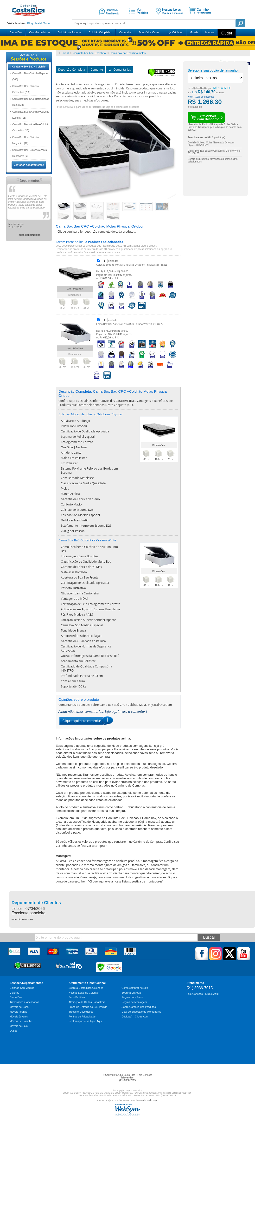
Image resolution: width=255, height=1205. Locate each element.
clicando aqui (150, 1100)
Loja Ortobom (174, 32)
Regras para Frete (132, 997)
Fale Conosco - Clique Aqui (202, 993)
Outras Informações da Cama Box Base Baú (90, 656)
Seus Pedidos (77, 997)
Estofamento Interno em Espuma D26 (86, 526)
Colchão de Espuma (69, 32)
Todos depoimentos (28, 234)
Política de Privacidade (82, 1016)
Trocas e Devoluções (81, 1011)
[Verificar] (162, 75)
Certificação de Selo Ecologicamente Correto (90, 604)
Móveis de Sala (19, 1025)
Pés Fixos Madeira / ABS (77, 615)
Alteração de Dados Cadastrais (87, 1002)
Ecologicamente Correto (77, 442)
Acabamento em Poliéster (78, 661)
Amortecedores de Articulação (81, 636)
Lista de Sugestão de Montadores (141, 1011)
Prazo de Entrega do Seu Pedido (88, 1006)
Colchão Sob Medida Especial (80, 515)
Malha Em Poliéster (74, 458)
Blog (30, 23)
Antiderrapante (71, 453)
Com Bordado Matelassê (77, 478)
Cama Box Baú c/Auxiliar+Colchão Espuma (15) (30, 114)
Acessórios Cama (149, 32)
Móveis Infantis (18, 1011)
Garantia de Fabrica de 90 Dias (81, 567)
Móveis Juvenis (19, 1016)
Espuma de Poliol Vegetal (78, 437)
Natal (38, 23)
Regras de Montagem (134, 1002)
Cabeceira (125, 32)
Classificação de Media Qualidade (83, 483)
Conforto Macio (71, 504)
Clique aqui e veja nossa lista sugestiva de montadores (125, 881)
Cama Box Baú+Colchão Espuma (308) (30, 76)
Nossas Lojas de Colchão (84, 992)
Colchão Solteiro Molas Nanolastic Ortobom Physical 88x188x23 (131, 264)
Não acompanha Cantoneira (80, 593)
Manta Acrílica (70, 494)
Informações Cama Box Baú (79, 556)
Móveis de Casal (19, 1006)
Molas (65, 488)
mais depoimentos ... (24, 919)
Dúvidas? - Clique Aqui (134, 1016)
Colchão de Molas (39, 32)
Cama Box (16, 32)
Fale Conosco (144, 1075)
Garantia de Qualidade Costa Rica (83, 641)
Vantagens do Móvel (74, 599)
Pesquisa (240, 23)
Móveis (194, 32)
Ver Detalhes (75, 289)
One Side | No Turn (74, 447)
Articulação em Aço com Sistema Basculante (90, 609)
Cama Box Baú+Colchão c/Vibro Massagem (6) (29, 153)
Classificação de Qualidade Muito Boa (86, 561)
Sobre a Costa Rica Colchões (86, 987)
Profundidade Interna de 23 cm (82, 676)
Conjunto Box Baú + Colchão (28, 66)
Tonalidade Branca (73, 630)
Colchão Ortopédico (100, 32)
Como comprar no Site (134, 987)
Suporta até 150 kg (73, 686)
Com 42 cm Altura (73, 681)
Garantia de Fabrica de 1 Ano (80, 499)
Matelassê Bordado (74, 572)
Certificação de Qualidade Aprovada (85, 431)
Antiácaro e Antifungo (75, 421)
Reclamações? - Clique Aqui (85, 1021)
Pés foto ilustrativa (73, 588)
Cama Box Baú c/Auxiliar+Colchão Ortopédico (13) (30, 127)
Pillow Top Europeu (74, 426)
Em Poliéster (69, 463)
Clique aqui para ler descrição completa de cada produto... (96, 231)
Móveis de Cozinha (21, 1021)
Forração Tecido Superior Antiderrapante (88, 620)
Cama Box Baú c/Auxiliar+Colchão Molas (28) (30, 102)
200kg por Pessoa (72, 531)
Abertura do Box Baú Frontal (80, 577)
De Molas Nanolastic (74, 520)
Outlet (47, 23)
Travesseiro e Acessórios (24, 1002)
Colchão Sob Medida (22, 987)
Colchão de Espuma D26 (77, 510)
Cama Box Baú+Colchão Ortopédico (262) (25, 89)
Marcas (209, 32)
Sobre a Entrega (131, 992)
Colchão (14, 992)
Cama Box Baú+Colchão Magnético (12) (25, 140)
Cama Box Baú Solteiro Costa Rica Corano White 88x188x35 (129, 324)
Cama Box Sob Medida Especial (82, 625)
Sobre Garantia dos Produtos (138, 1006)
